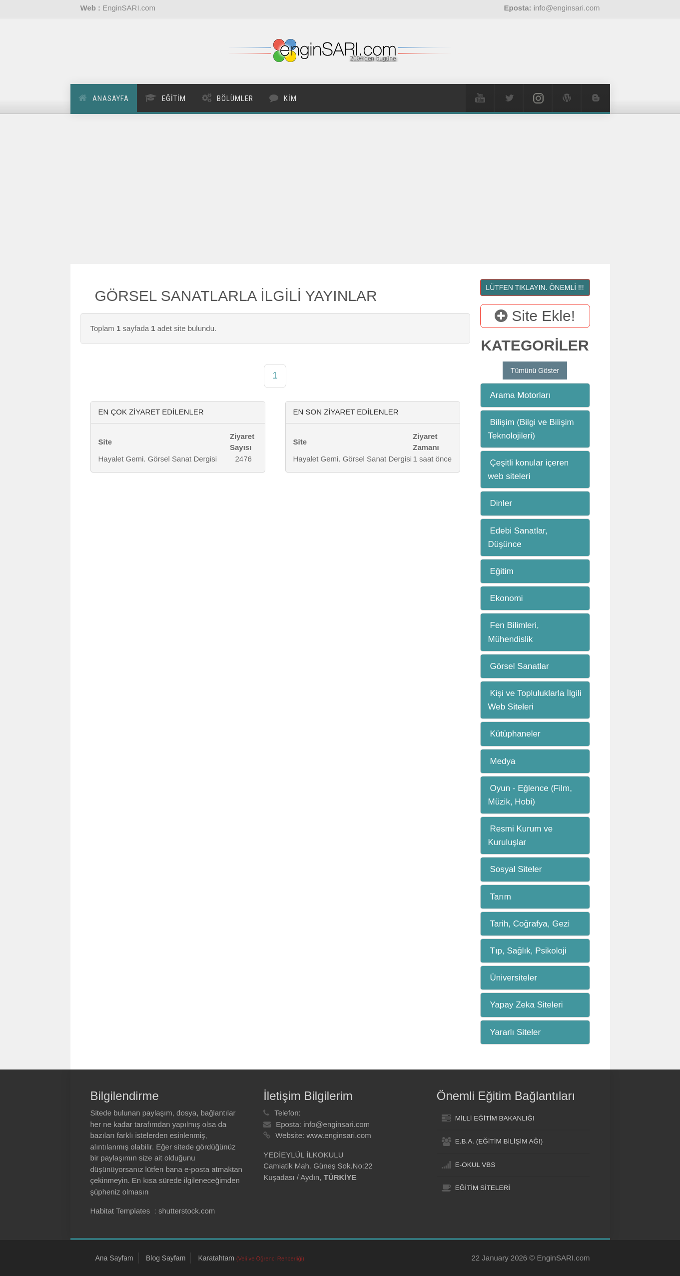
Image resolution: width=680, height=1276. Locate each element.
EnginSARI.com (128, 8)
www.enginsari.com (338, 1135)
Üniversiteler (513, 977)
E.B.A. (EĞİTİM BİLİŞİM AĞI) (499, 1141)
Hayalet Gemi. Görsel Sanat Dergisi (157, 458)
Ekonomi (506, 598)
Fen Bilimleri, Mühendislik (513, 632)
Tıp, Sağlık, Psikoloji (528, 951)
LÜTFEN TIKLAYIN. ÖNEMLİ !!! (535, 288)
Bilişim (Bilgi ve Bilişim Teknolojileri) (531, 429)
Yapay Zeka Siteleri (526, 1005)
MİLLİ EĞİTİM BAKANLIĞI (495, 1118)
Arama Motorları (520, 395)
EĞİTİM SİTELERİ (482, 1188)
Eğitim (502, 571)
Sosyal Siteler (516, 869)
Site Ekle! (535, 316)
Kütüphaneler (515, 733)
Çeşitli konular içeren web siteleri (528, 469)
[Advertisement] (340, 189)
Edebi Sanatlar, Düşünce (518, 537)
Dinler (501, 503)
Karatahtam (251, 1258)
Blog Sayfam (165, 1258)
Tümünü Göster (535, 370)
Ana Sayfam (114, 1258)
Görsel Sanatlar (519, 666)
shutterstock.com (186, 1210)
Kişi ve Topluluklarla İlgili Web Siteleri (535, 700)
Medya (503, 761)
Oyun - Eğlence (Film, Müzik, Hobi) (530, 795)
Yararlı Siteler (515, 1032)
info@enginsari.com (336, 1124)
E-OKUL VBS (475, 1164)
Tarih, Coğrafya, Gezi (530, 923)
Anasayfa (110, 98)
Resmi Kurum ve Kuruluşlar (520, 835)
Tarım (501, 897)
